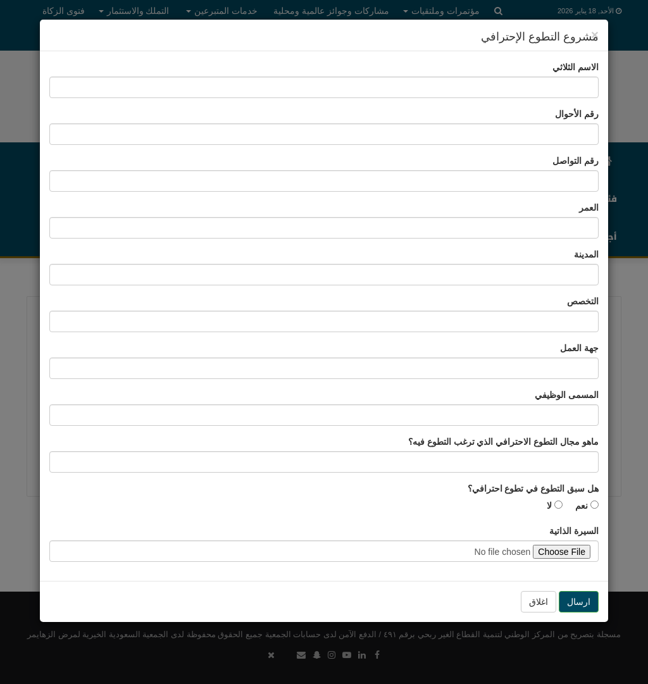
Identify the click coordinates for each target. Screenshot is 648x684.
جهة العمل (579, 348)
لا (555, 506)
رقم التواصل (575, 161)
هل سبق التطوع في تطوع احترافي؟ (533, 488)
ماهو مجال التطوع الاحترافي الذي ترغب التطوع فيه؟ (503, 442)
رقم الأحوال (577, 114)
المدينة (586, 254)
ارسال (578, 602)
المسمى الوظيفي (567, 395)
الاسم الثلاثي (575, 67)
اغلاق (538, 602)
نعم (587, 506)
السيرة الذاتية (574, 531)
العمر (589, 207)
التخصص (583, 301)
